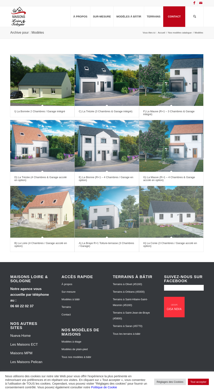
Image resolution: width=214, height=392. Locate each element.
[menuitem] (80, 16)
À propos (66, 284)
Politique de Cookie (104, 387)
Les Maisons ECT (24, 344)
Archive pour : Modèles (27, 32)
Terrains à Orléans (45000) (129, 291)
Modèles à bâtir (70, 299)
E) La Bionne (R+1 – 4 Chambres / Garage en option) (106, 179)
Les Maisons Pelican (26, 362)
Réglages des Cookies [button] (170, 381)
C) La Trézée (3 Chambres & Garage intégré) (105, 111)
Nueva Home (20, 336)
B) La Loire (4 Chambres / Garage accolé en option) (40, 245)
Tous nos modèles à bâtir (76, 357)
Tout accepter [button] (198, 381)
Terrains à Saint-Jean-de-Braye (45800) (131, 315)
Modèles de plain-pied (74, 349)
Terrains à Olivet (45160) (127, 284)
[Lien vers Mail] (201, 3)
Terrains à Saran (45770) (127, 326)
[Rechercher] (194, 16)
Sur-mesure (68, 291)
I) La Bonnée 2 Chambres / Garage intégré (39, 111)
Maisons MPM (21, 353)
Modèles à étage (71, 341)
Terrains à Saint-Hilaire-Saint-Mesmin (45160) (130, 302)
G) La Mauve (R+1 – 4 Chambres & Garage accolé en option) (169, 179)
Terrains (66, 306)
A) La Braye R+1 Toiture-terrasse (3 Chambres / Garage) (106, 245)
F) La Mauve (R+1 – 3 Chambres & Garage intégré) (169, 113)
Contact (66, 314)
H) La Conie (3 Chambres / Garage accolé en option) (170, 245)
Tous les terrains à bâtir (126, 333)
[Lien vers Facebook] (194, 3)
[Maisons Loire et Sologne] (18, 16)
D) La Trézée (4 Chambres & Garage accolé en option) (40, 179)
